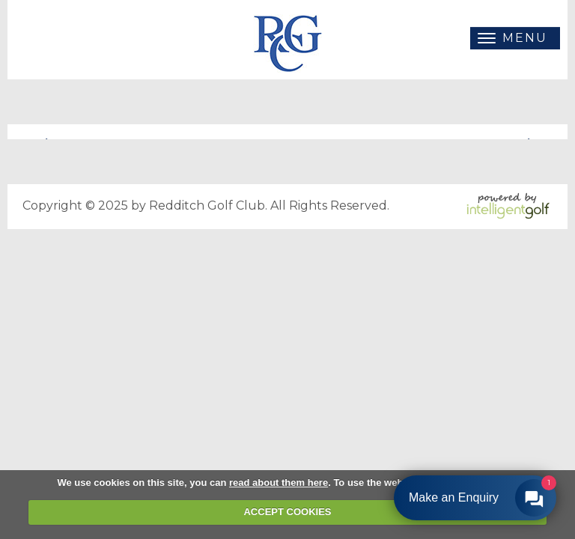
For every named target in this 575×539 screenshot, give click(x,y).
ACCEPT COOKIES (287, 511)
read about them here (278, 482)
